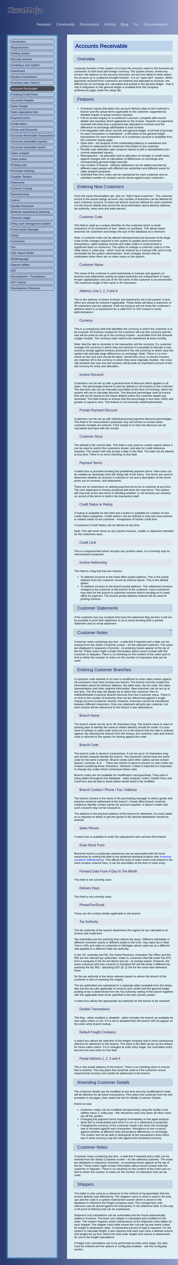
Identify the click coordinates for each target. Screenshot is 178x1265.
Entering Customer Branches (104, 669)
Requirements (20, 47)
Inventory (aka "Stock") (25, 82)
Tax (13, 247)
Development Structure (25, 288)
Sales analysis (20, 153)
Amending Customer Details (103, 1082)
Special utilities (20, 264)
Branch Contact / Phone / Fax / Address (108, 790)
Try (135, 24)
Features (44, 24)
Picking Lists (19, 164)
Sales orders (19, 159)
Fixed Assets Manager (25, 229)
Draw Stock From (91, 845)
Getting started (20, 53)
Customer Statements (97, 608)
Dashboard (18, 71)
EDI (13, 270)
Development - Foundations (28, 276)
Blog (124, 24)
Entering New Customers (100, 186)
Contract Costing (21, 188)
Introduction (18, 41)
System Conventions (24, 76)
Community (65, 24)
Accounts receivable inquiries (29, 141)
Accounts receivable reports (28, 147)
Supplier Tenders (21, 176)
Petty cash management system (31, 223)
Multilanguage (20, 258)
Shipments (18, 182)
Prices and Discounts (24, 129)
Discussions (89, 24)
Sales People (19, 106)
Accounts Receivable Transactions (32, 135)
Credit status (19, 123)
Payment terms (20, 118)
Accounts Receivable (24, 88)
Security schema (21, 59)
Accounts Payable (22, 100)
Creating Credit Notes (24, 94)
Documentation (155, 24)
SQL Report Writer (22, 253)
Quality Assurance (22, 206)
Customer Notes (92, 632)
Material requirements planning (30, 211)
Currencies (18, 241)
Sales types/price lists (24, 112)
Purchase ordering (22, 170)
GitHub (110, 24)
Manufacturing (20, 194)
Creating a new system (25, 65)
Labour (15, 200)
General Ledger (21, 217)
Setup (15, 235)
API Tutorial (18, 282)
